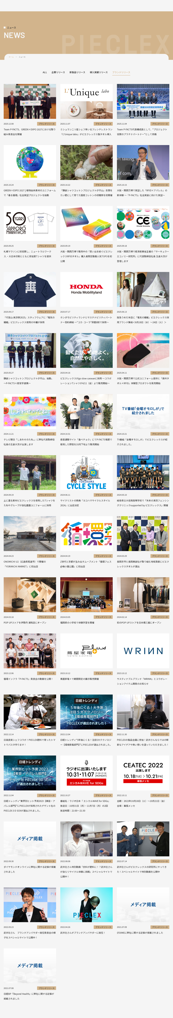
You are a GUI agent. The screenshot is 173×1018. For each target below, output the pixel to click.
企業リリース (58, 72)
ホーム (11, 57)
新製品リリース (77, 72)
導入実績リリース (99, 72)
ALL (45, 72)
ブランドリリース (121, 72)
